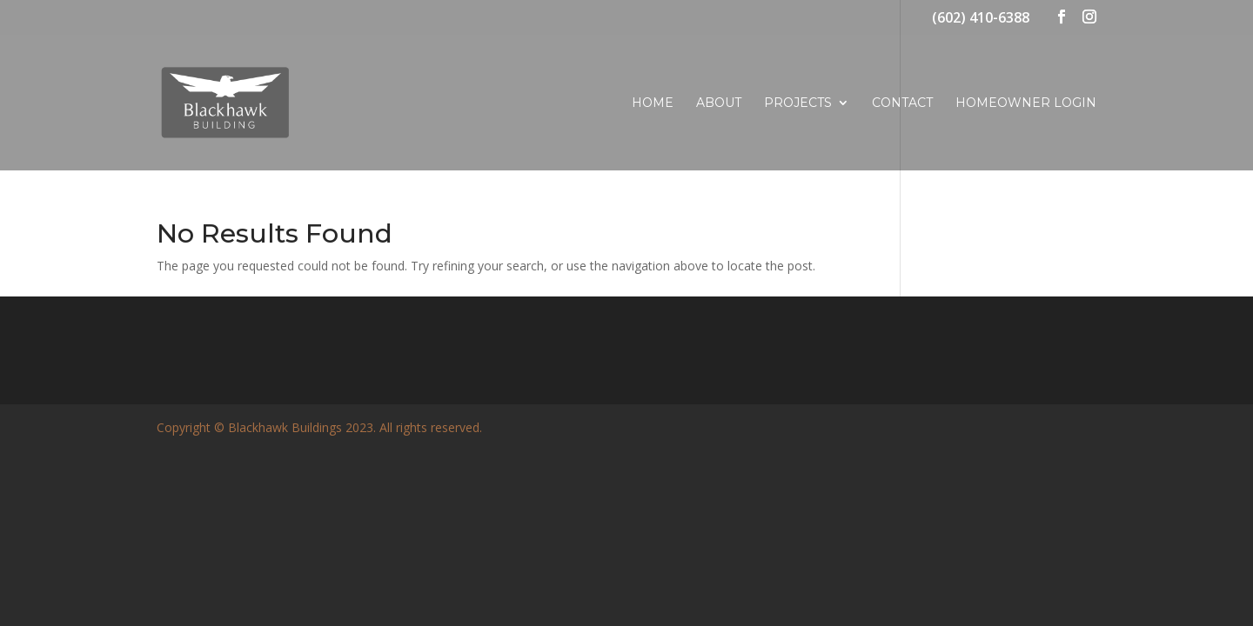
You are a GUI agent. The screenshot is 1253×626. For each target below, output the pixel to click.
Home (652, 103)
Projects (798, 103)
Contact (902, 103)
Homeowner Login (1025, 103)
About (718, 103)
